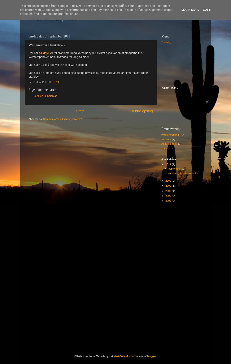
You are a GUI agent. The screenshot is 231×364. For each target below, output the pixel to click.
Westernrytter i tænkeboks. (183, 173)
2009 (168, 180)
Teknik (165, 148)
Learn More (190, 9)
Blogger (151, 356)
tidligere (44, 52)
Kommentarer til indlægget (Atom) (62, 119)
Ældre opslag (142, 111)
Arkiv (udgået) (169, 143)
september (174, 168)
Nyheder (166, 139)
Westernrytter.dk (170, 134)
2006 (168, 195)
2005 (168, 200)
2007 (168, 190)
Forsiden (166, 42)
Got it (207, 9)
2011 (168, 164)
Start (80, 111)
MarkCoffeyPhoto (123, 356)
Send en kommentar (45, 95)
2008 (168, 185)
